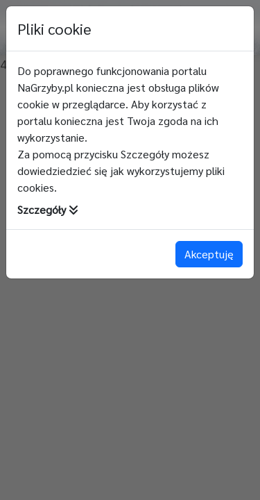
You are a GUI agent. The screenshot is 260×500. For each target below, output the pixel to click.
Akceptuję (209, 254)
